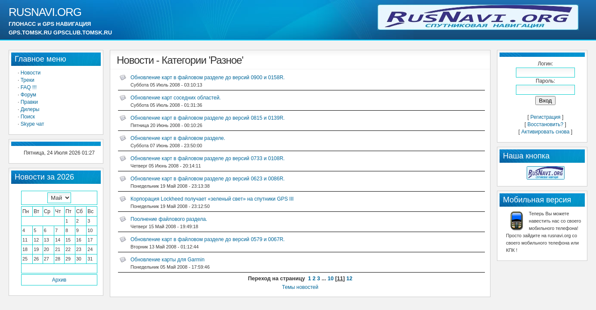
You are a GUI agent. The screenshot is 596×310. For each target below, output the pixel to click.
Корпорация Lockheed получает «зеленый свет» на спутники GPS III (212, 199)
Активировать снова (546, 132)
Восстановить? (546, 124)
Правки (29, 102)
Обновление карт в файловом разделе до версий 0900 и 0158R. (207, 77)
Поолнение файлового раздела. (168, 219)
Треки (27, 80)
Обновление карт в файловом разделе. (177, 138)
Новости (30, 73)
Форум (28, 95)
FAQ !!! (29, 87)
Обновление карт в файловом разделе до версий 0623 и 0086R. (207, 179)
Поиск (28, 117)
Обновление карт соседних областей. (175, 98)
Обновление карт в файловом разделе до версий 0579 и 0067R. (207, 239)
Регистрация (545, 117)
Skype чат (32, 124)
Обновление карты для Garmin (167, 260)
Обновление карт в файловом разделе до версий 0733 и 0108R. (207, 158)
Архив (59, 280)
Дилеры (30, 109)
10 (331, 279)
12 (349, 279)
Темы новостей (300, 287)
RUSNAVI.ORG (45, 12)
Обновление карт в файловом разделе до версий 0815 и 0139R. (207, 118)
